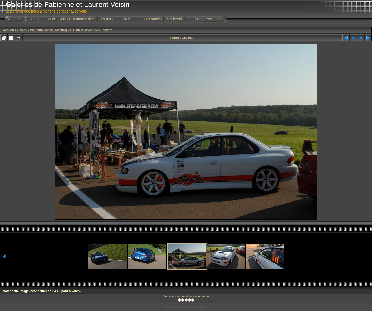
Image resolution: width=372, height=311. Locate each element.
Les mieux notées (148, 19)
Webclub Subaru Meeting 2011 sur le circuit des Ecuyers (71, 30)
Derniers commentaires (77, 19)
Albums (14, 19)
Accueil (8, 30)
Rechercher (213, 19)
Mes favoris (174, 19)
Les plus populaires (114, 19)
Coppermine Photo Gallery (192, 307)
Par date (194, 19)
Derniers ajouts (43, 19)
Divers (22, 30)
